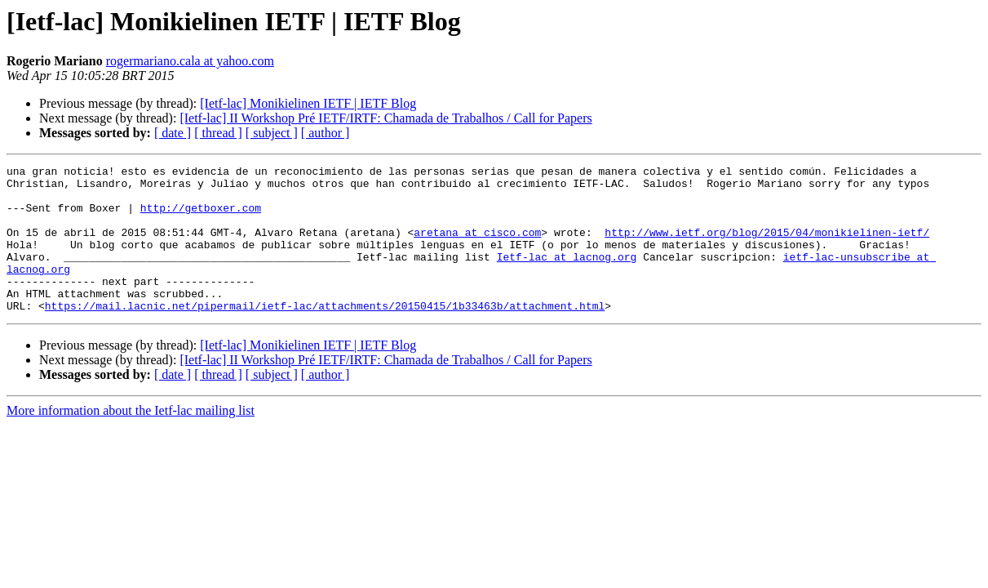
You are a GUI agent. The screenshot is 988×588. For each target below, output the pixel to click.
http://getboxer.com (200, 217)
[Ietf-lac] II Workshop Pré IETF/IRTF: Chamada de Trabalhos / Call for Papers (385, 118)
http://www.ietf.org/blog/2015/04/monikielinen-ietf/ (767, 246)
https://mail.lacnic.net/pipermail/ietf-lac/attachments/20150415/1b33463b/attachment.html (325, 334)
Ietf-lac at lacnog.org (567, 276)
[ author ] (325, 133)
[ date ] (172, 133)
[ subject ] (272, 133)
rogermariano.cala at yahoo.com (190, 61)
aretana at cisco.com (477, 246)
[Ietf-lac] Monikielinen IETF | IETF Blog (308, 103)
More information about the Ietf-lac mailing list (131, 440)
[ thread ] (218, 133)
